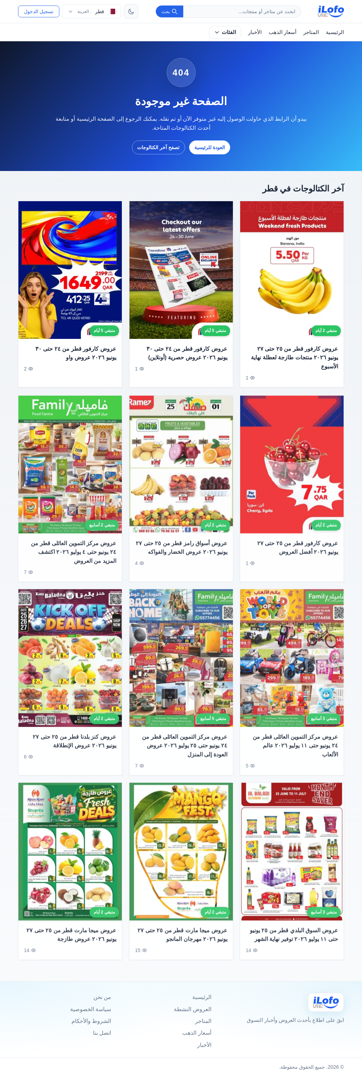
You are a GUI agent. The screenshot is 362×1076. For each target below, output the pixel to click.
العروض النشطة (192, 1009)
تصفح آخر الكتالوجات (158, 147)
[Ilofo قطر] (326, 1002)
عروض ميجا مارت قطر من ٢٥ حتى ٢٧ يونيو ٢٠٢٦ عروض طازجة (71, 941)
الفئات (225, 32)
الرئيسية (335, 32)
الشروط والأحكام (91, 1021)
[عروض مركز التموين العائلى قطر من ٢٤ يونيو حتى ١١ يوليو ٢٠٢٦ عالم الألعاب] (292, 665)
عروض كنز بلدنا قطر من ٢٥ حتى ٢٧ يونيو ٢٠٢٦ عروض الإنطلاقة (74, 748)
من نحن (102, 997)
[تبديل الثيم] (131, 11)
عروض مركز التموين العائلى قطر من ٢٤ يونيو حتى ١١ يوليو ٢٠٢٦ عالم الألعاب (295, 753)
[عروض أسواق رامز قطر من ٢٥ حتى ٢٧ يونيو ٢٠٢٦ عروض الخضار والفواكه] (181, 472)
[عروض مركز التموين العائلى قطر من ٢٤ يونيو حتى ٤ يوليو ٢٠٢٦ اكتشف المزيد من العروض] (70, 472)
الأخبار (255, 32)
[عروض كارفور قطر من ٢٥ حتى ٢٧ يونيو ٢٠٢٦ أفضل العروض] (292, 472)
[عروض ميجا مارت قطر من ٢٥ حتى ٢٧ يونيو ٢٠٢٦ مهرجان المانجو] (181, 859)
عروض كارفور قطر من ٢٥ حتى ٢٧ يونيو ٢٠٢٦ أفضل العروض (297, 555)
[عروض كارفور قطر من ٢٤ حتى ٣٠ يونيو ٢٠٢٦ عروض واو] (70, 270)
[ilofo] (331, 11)
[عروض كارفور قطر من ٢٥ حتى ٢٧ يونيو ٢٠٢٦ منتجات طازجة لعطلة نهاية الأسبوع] (292, 270)
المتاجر (311, 32)
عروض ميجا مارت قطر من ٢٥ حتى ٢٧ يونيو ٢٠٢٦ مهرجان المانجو (182, 941)
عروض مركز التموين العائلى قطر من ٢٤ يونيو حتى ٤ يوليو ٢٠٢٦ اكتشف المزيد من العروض (73, 559)
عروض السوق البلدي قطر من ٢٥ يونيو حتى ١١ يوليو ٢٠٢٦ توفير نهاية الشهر (294, 941)
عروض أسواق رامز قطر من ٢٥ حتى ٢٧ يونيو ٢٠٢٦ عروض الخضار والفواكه (181, 555)
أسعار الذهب (282, 32)
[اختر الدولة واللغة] (91, 11)
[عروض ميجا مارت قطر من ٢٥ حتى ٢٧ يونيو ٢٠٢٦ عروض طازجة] (70, 859)
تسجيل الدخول (38, 11)
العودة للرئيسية (209, 147)
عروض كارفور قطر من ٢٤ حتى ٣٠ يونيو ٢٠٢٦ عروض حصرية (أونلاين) (186, 353)
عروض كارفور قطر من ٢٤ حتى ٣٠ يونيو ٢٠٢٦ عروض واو (75, 353)
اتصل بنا (102, 1033)
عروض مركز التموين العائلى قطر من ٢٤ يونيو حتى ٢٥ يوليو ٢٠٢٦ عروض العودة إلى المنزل (184, 753)
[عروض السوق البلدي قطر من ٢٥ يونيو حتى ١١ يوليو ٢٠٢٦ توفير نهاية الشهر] (292, 859)
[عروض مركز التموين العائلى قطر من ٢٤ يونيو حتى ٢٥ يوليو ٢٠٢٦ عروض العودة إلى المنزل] (181, 665)
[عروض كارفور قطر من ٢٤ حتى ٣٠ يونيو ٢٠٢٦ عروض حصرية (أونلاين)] (181, 270)
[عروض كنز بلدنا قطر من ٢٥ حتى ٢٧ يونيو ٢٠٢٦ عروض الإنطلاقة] (70, 665)
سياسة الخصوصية (90, 1009)
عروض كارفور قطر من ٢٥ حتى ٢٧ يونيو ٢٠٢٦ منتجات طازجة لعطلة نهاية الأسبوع (294, 357)
